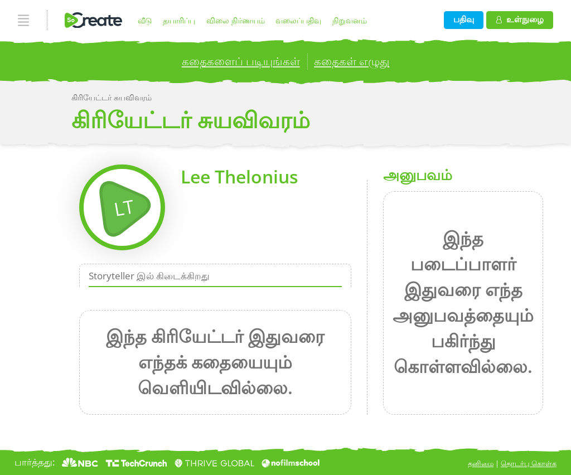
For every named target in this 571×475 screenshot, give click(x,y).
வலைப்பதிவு (298, 20)
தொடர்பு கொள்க (529, 463)
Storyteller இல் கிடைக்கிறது (149, 275)
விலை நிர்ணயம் (235, 20)
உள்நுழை (520, 19)
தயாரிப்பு (179, 20)
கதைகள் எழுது (351, 61)
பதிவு (463, 19)
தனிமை (480, 463)
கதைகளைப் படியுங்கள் (241, 61)
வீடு (145, 20)
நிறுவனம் (349, 20)
